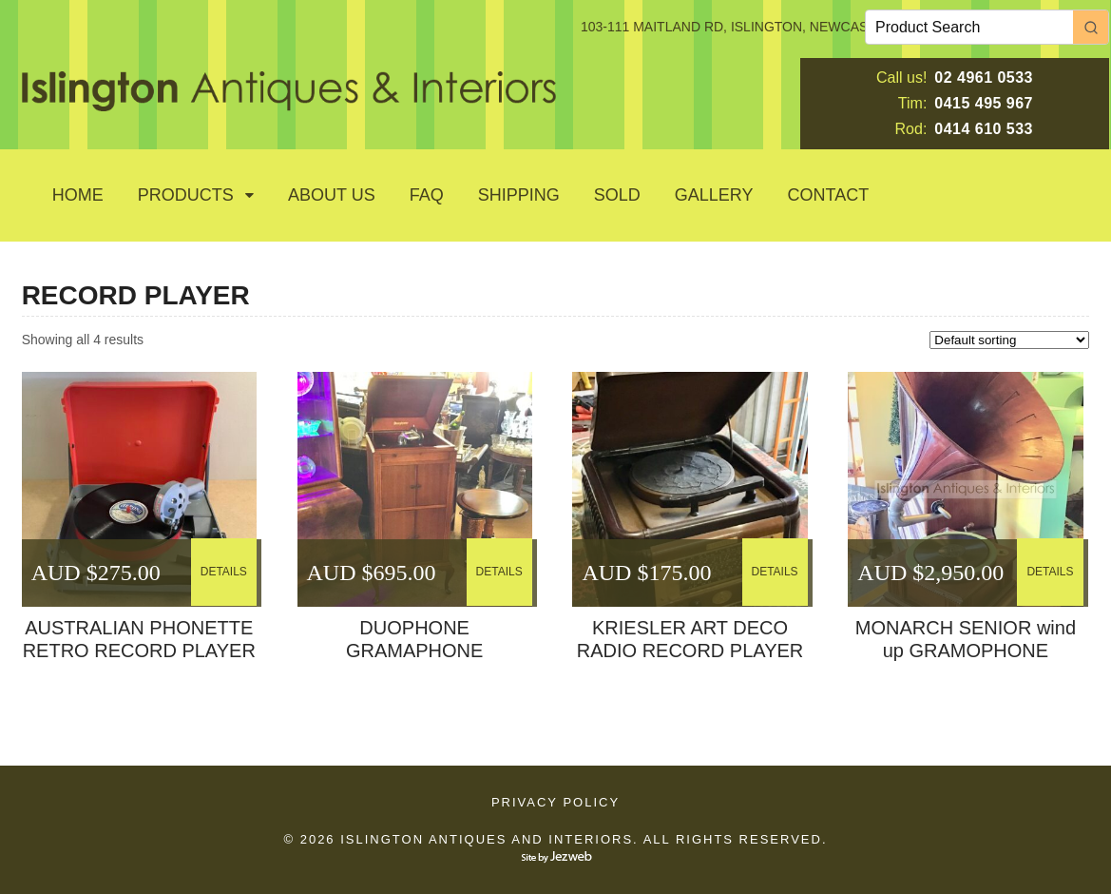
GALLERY (714, 194)
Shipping (519, 194)
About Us (331, 194)
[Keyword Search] (969, 27)
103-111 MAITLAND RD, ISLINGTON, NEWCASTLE (736, 26)
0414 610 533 (983, 129)
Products (186, 194)
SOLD (617, 194)
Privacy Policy (555, 802)
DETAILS (224, 571)
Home (78, 194)
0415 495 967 (983, 103)
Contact (829, 194)
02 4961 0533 (983, 77)
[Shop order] (1009, 340)
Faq (427, 194)
